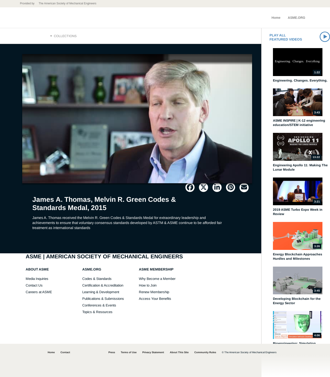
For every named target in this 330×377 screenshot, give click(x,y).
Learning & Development (100, 292)
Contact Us (34, 285)
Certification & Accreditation (102, 285)
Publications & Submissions (103, 299)
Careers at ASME (39, 292)
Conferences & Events (99, 305)
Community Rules (205, 352)
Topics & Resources (97, 312)
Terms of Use (129, 352)
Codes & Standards (97, 279)
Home (276, 17)
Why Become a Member (157, 279)
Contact (65, 352)
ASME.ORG (296, 17)
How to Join (148, 285)
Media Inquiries (37, 279)
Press (111, 352)
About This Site (179, 352)
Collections (63, 36)
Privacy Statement (153, 352)
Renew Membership (154, 292)
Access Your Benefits (155, 299)
